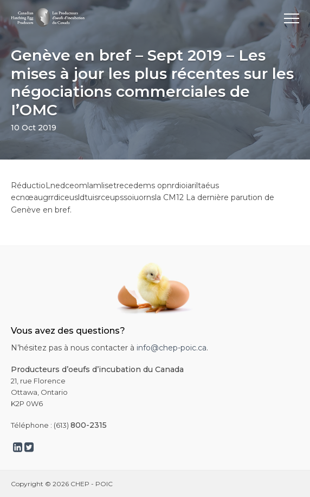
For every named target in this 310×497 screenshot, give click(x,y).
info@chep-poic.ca (171, 348)
